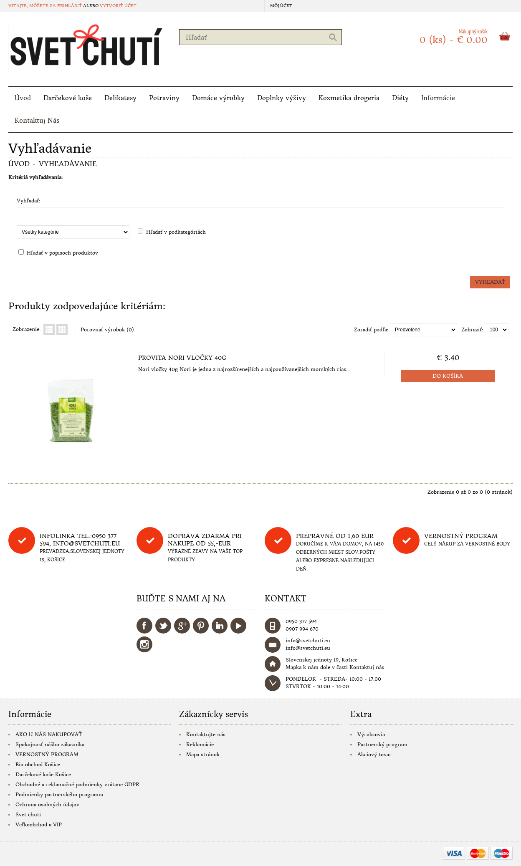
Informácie (438, 98)
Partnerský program (382, 744)
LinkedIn (220, 626)
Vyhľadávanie (68, 163)
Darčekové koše (67, 98)
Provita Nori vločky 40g (182, 357)
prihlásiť (69, 5)
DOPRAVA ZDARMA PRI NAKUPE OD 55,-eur (205, 539)
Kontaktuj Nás (37, 120)
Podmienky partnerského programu (59, 794)
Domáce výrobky (218, 98)
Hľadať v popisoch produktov (62, 253)
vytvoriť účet (118, 5)
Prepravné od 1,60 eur (335, 536)
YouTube (238, 626)
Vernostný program (461, 536)
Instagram (144, 644)
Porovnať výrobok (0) (107, 329)
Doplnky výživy (281, 98)
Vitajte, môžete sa (32, 5)
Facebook (144, 626)
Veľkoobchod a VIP (38, 824)
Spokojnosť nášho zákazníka (49, 744)
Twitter (163, 626)
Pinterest (201, 626)
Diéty (400, 98)
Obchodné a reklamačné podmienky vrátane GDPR (77, 784)
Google (182, 626)
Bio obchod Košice (37, 764)
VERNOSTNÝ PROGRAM (46, 754)
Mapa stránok (203, 754)
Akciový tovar (374, 754)
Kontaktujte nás (205, 734)
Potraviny (164, 98)
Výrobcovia (371, 734)
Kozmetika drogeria (349, 98)
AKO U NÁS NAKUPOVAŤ (48, 734)
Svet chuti (28, 814)
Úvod (23, 98)
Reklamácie (200, 744)
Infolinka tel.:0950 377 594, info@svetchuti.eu (80, 539)
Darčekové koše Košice (43, 774)
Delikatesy (120, 98)
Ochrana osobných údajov (47, 804)
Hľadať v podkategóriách (176, 232)
